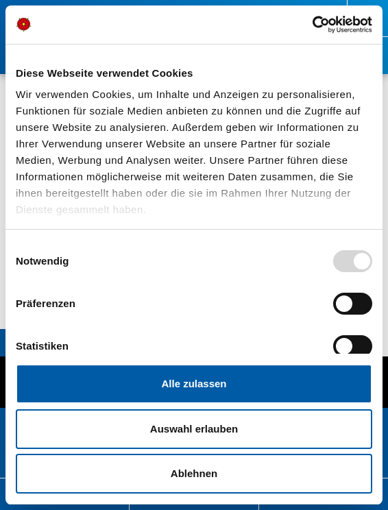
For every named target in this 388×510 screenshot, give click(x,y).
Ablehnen (194, 473)
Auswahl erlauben (194, 429)
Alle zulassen (193, 383)
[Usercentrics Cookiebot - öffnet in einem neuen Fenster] (312, 25)
